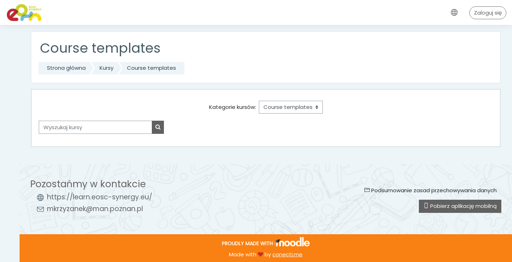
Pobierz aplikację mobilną (460, 206)
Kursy (106, 68)
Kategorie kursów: (232, 107)
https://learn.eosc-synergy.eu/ (99, 197)
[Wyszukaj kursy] (95, 127)
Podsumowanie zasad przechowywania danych (430, 190)
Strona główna (66, 68)
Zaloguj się (488, 12)
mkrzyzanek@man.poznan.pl (95, 209)
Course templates (151, 68)
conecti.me (287, 254)
